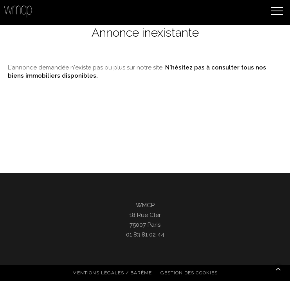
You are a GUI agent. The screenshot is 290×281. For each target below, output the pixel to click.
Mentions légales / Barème (112, 234)
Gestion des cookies (189, 234)
